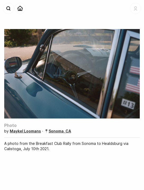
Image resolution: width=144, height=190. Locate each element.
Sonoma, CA (60, 131)
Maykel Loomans (25, 131)
